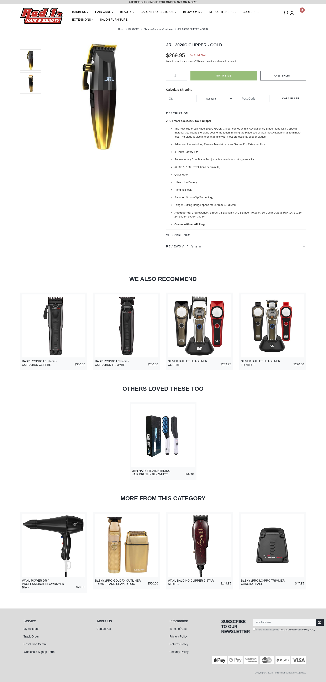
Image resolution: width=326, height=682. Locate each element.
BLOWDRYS (191, 12)
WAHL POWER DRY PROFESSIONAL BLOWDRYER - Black (44, 584)
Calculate (290, 98)
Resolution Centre (35, 644)
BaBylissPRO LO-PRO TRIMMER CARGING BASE (263, 582)
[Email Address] (284, 622)
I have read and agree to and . (284, 629)
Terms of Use (177, 628)
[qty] (181, 98)
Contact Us (103, 628)
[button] (283, 75)
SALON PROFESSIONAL (157, 12)
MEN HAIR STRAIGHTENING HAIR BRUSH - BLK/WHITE (150, 472)
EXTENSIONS (81, 19)
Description (177, 113)
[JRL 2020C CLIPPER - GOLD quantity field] (176, 75)
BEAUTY (126, 12)
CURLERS (250, 12)
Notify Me (224, 75)
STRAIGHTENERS (221, 12)
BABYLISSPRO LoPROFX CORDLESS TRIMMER (112, 363)
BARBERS (79, 12)
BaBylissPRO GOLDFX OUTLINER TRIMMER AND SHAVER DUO (118, 582)
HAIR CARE (103, 12)
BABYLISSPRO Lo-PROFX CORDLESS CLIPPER (39, 363)
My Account (30, 628)
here (208, 61)
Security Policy (179, 652)
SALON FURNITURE (113, 19)
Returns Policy (178, 644)
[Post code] (254, 98)
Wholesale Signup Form (38, 652)
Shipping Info (178, 235)
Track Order (31, 636)
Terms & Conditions (288, 630)
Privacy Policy (178, 636)
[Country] (218, 98)
